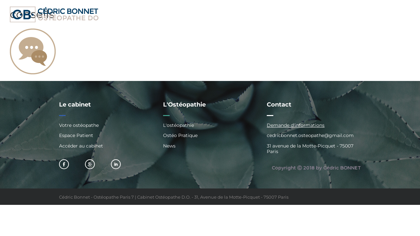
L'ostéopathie (178, 125)
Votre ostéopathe (79, 125)
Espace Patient (76, 135)
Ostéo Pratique (180, 135)
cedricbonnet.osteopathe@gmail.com (310, 135)
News (169, 146)
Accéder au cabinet (81, 146)
